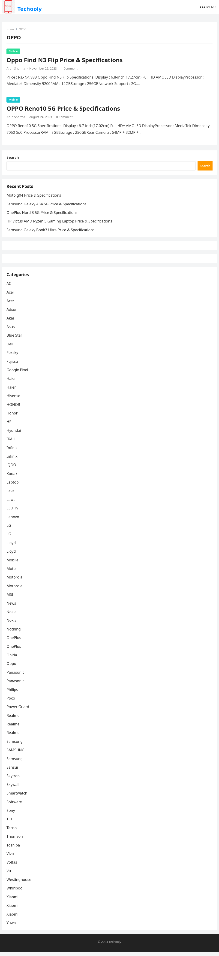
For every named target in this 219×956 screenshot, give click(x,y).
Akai (10, 322)
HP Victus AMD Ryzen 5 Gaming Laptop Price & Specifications (59, 222)
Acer (11, 296)
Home (11, 29)
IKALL (11, 442)
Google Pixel (17, 373)
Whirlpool (15, 892)
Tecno (12, 831)
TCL (10, 822)
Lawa (11, 503)
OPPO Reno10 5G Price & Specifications (63, 109)
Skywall (13, 788)
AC (9, 287)
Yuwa (11, 926)
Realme (13, 719)
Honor (12, 417)
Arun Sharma (16, 69)
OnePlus (14, 641)
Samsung (15, 745)
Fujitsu (12, 365)
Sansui (12, 771)
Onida (12, 658)
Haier (11, 382)
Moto (11, 572)
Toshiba (13, 849)
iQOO (11, 468)
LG (9, 529)
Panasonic (15, 676)
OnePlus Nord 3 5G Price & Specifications (42, 214)
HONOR (13, 408)
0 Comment (65, 117)
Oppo (11, 667)
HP (9, 425)
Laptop (13, 486)
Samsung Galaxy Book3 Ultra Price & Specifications (51, 231)
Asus (11, 330)
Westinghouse (19, 883)
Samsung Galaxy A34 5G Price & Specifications (47, 205)
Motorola (15, 581)
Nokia (12, 615)
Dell (10, 347)
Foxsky (12, 356)
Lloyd (11, 546)
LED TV (13, 512)
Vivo (10, 857)
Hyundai (14, 434)
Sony (11, 814)
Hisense (13, 399)
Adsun (12, 313)
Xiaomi (12, 900)
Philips (12, 693)
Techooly (29, 8)
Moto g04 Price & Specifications (34, 196)
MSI (10, 598)
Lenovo (13, 520)
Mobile (13, 51)
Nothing (14, 633)
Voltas (12, 866)
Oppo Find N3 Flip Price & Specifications (65, 60)
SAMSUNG (16, 753)
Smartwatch (17, 797)
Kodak (12, 477)
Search (13, 158)
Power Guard (18, 710)
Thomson (15, 840)
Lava (11, 494)
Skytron (13, 779)
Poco (11, 702)
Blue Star (14, 339)
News (11, 607)
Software (14, 805)
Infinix (12, 451)
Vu (9, 874)
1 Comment (69, 69)
